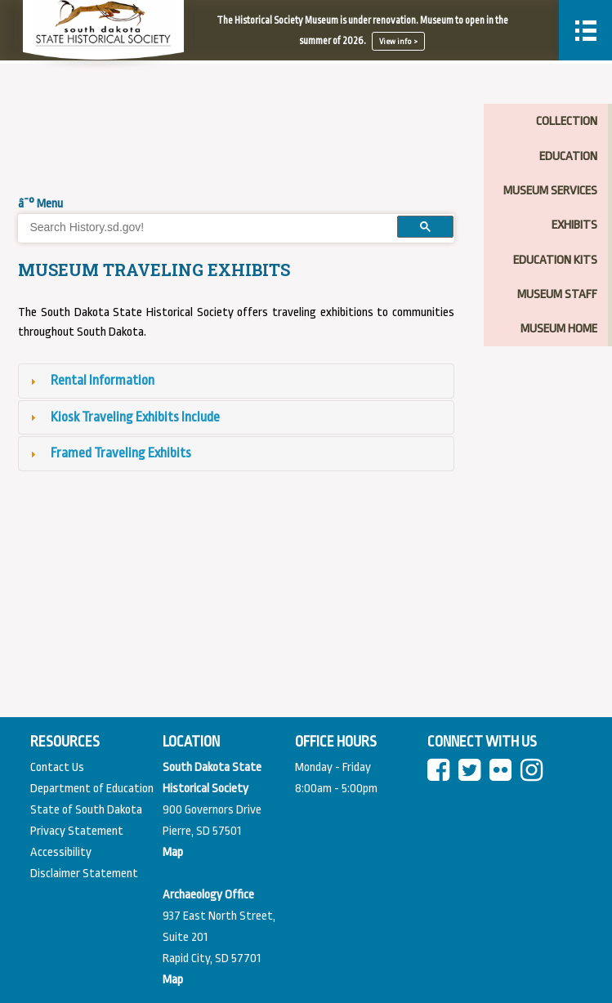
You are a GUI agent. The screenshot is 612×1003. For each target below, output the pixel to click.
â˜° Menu (40, 204)
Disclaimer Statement (84, 873)
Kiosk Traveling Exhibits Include (135, 417)
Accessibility (61, 852)
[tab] (236, 380)
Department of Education (92, 789)
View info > (398, 41)
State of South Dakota (86, 810)
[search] (202, 227)
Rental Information (102, 380)
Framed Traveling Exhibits (121, 453)
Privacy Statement (76, 831)
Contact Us (57, 767)
